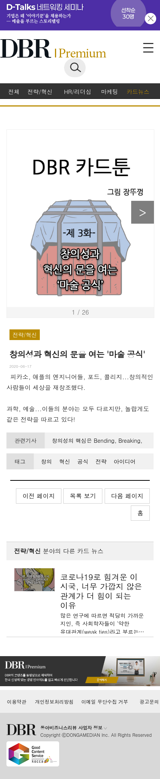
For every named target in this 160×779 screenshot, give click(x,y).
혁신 (64, 461)
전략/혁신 (39, 91)
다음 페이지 (127, 495)
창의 (46, 461)
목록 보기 (83, 495)
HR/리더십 (77, 91)
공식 (82, 461)
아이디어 (125, 461)
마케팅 (109, 91)
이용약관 (16, 701)
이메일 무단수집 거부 (105, 701)
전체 (14, 91)
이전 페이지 (38, 495)
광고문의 (149, 701)
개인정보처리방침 (54, 701)
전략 (101, 461)
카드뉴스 (138, 91)
